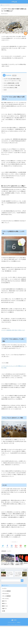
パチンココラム (5, 599)
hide (14, 75)
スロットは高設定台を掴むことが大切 (11, 83)
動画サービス (5, 607)
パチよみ (14, 2)
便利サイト (4, 604)
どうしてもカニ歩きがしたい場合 (10, 87)
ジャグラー (9, 551)
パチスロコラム (5, 594)
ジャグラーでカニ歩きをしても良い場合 (12, 85)
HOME (14, 621)
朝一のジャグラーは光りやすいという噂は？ (13, 80)
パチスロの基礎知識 (6, 592)
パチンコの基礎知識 (6, 597)
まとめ (5, 89)
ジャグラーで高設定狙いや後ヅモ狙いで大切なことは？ (13, 330)
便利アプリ (4, 602)
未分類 (3, 612)
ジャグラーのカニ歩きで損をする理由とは (12, 78)
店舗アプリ (4, 609)
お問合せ (18, 623)
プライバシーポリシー (12, 623)
